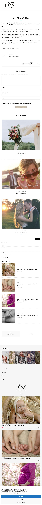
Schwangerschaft (5, 257)
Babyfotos (3, 245)
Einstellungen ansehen (21, 502)
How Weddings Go (21, 193)
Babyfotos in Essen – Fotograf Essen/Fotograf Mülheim (16, 458)
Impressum (4, 372)
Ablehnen (21, 499)
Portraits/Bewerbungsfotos (7, 255)
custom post (9, 48)
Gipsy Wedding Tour (21, 153)
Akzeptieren (21, 496)
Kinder (3, 252)
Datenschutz (4, 376)
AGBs (3, 379)
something (13, 48)
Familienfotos (4, 247)
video (17, 48)
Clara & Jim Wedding (21, 232)
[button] (40, 487)
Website (3, 98)
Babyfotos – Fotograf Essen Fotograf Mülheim (27, 269)
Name (3, 87)
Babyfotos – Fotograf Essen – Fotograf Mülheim (27, 315)
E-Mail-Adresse (5, 92)
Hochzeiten (4, 250)
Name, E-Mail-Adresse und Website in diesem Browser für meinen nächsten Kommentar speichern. (17, 103)
